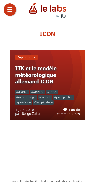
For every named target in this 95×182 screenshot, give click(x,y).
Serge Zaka (31, 113)
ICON (53, 92)
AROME (23, 92)
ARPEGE (38, 92)
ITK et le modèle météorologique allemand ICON (36, 74)
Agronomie (26, 57)
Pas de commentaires (68, 111)
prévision (24, 102)
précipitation (64, 97)
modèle (46, 97)
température (44, 102)
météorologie (27, 97)
